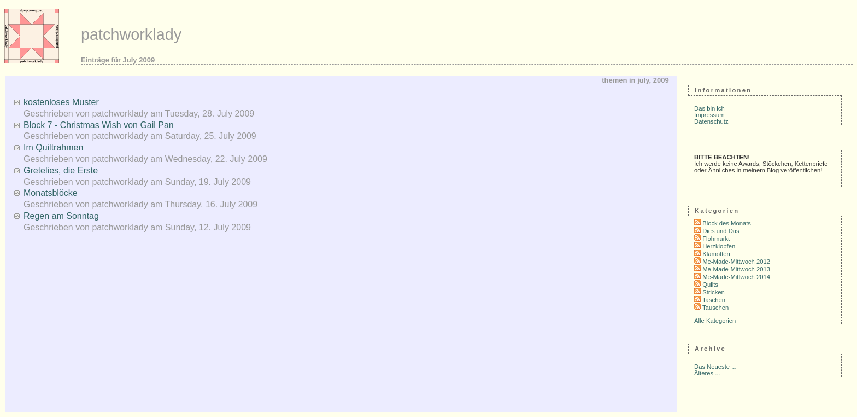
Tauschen (715, 307)
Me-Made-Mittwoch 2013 (736, 269)
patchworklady (131, 34)
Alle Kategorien (715, 320)
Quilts (710, 284)
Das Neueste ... (715, 366)
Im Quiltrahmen (53, 147)
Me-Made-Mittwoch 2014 (736, 277)
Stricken (713, 292)
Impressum (709, 115)
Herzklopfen (718, 246)
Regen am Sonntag (61, 216)
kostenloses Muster (61, 102)
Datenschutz (711, 121)
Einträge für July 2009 (118, 60)
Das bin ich (709, 108)
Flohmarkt (716, 238)
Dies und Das (720, 231)
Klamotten (716, 254)
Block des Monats (726, 223)
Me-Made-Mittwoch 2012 (736, 261)
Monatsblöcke (51, 193)
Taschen (713, 300)
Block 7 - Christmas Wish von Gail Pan (99, 125)
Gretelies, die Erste (61, 170)
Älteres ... (707, 373)
